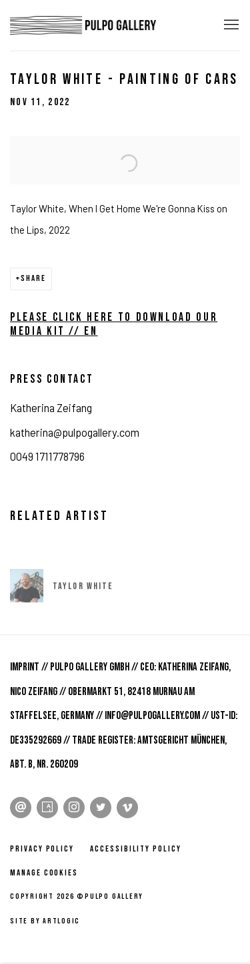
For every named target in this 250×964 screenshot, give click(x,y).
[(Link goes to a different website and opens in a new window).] (12, 355)
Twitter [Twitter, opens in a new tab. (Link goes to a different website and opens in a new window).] (100, 807)
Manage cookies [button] (44, 872)
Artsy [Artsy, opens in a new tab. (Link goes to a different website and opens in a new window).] (47, 807)
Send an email (20, 807)
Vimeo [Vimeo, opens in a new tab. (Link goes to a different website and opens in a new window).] (127, 807)
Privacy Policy (42, 849)
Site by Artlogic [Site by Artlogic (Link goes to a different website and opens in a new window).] (45, 921)
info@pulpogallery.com (152, 715)
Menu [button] (230, 25)
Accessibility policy (135, 849)
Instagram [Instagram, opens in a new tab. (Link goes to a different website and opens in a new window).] (74, 807)
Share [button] (33, 278)
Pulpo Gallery (83, 25)
